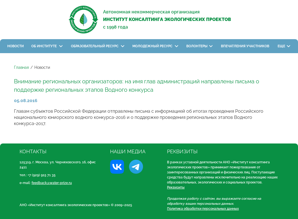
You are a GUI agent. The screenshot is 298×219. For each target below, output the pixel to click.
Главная (21, 67)
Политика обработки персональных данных (203, 209)
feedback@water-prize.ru (52, 183)
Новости (15, 46)
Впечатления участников (245, 46)
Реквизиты (176, 187)
